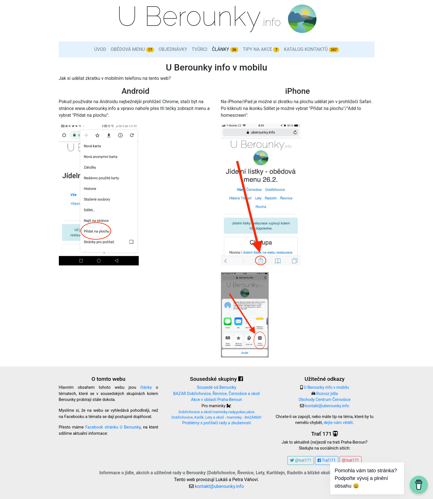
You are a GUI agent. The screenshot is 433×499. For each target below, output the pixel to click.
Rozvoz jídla (327, 393)
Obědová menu (132, 49)
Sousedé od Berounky (216, 387)
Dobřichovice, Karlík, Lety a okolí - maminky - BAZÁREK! (216, 417)
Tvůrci (199, 49)
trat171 (350, 460)
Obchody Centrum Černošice (325, 399)
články (146, 387)
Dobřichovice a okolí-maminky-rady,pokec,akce (216, 412)
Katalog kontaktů (311, 49)
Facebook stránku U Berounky (113, 427)
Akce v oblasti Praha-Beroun (216, 399)
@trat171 (300, 460)
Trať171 (327, 460)
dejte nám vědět (338, 422)
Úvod (100, 49)
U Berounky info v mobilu (326, 387)
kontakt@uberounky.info (327, 406)
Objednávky (173, 49)
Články (225, 49)
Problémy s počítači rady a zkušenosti (216, 423)
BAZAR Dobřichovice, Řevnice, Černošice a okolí (216, 393)
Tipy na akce (261, 49)
